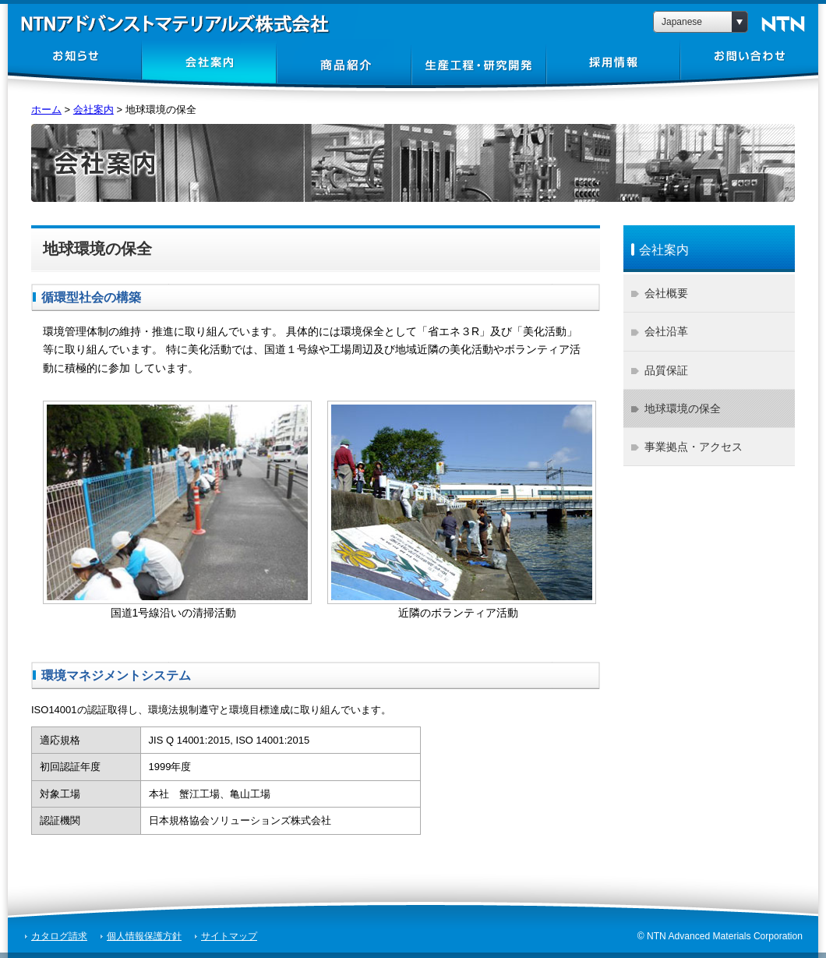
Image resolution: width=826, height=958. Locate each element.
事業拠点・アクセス (693, 446)
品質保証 (666, 370)
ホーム (46, 109)
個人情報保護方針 (144, 936)
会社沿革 (666, 331)
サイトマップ (229, 936)
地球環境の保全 (682, 408)
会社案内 (93, 109)
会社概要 (666, 293)
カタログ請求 (59, 936)
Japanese (682, 21)
